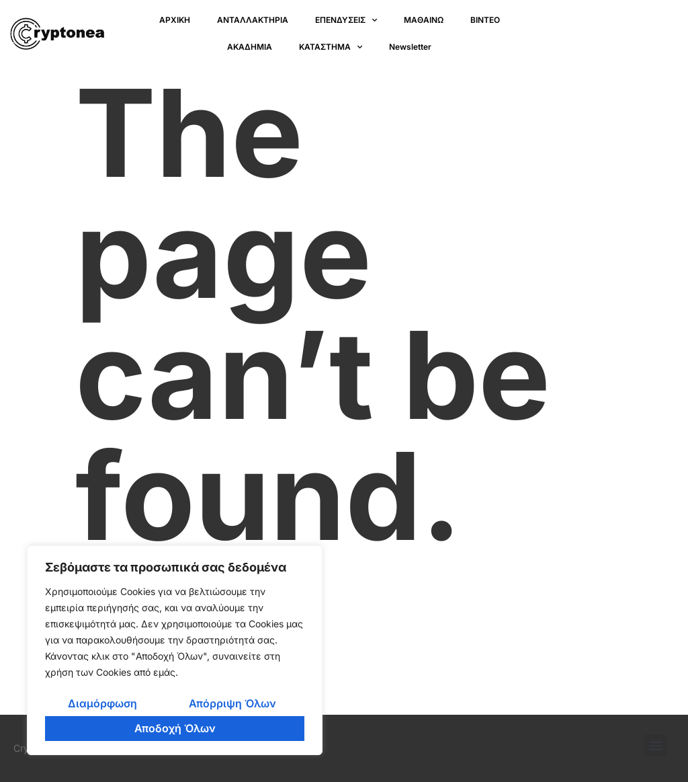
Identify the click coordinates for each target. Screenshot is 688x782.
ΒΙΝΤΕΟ (485, 20)
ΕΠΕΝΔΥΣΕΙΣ (346, 20)
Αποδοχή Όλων (175, 728)
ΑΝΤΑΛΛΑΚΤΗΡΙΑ (252, 20)
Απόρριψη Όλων (232, 703)
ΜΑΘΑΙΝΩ (423, 20)
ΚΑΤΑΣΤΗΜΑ (330, 47)
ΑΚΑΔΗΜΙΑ (249, 47)
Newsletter (410, 47)
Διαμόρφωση (102, 703)
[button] (655, 745)
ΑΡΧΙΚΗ (174, 20)
